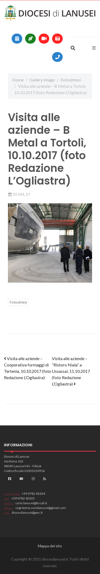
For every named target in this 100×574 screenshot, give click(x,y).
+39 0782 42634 (33, 493)
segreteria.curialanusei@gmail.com (40, 508)
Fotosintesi (71, 79)
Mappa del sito (50, 546)
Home (18, 79)
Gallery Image (42, 79)
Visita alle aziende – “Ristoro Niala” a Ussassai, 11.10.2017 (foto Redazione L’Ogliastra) (71, 371)
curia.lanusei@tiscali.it (31, 503)
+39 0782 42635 (23, 498)
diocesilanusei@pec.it (27, 513)
